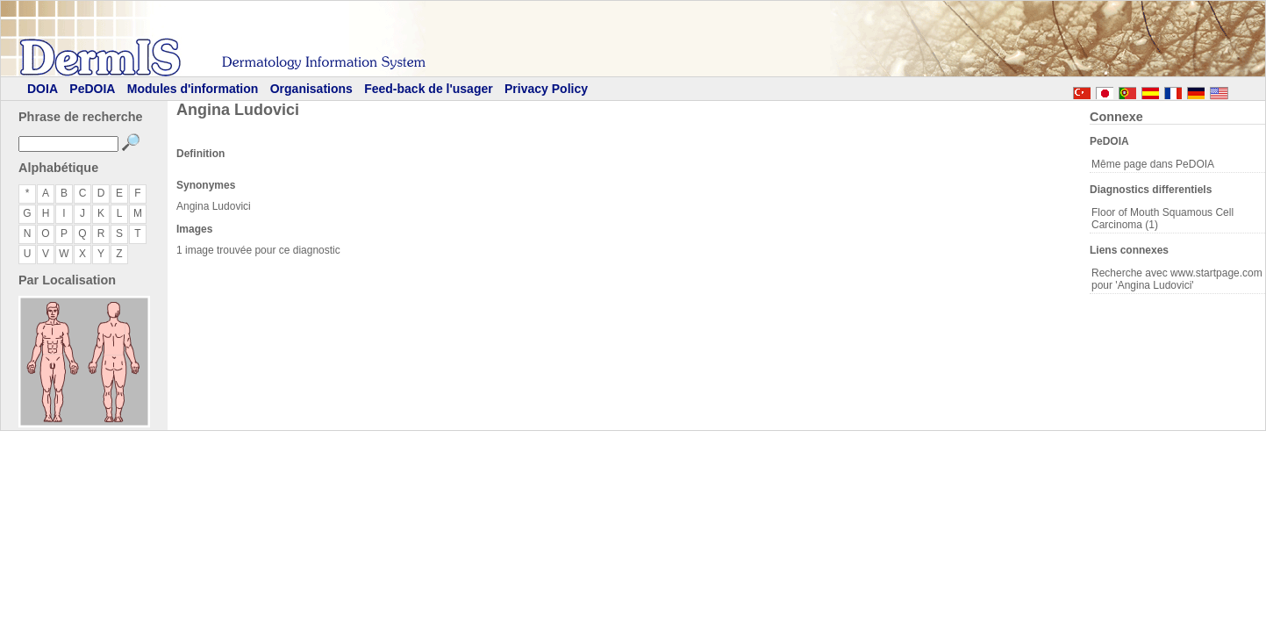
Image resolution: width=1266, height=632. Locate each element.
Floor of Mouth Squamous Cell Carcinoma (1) (1162, 218)
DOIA (42, 89)
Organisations (311, 89)
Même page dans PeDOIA (1152, 164)
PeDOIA (92, 89)
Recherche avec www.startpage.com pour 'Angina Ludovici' (1176, 279)
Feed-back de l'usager (428, 89)
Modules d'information (193, 89)
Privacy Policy (546, 89)
